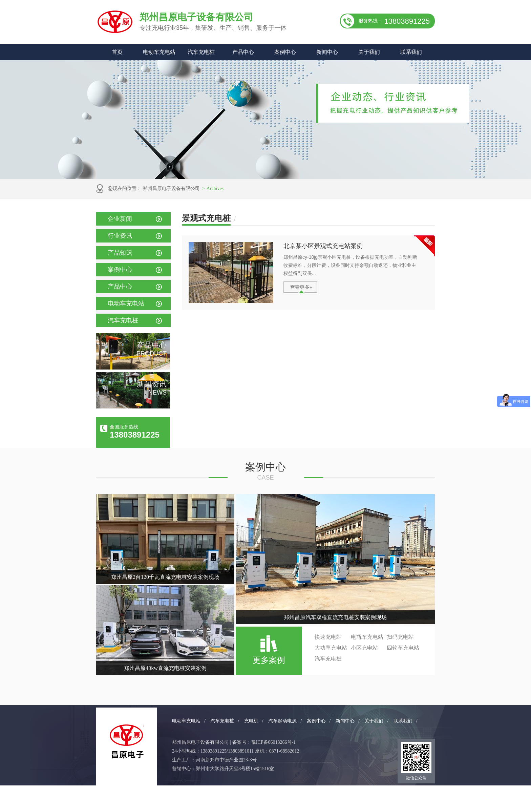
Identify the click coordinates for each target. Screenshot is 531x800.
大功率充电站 (331, 648)
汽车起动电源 (282, 720)
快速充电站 (328, 637)
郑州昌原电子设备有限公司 (171, 188)
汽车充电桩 (201, 52)
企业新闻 (120, 218)
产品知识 (120, 252)
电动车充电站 (159, 52)
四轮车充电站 (403, 648)
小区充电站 (364, 648)
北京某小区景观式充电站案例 (323, 246)
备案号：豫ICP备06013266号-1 (264, 742)
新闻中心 (327, 52)
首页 (117, 52)
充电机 (251, 720)
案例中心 (285, 52)
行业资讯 (120, 235)
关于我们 (369, 52)
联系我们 (411, 52)
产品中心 (243, 52)
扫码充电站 (400, 637)
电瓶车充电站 (367, 637)
